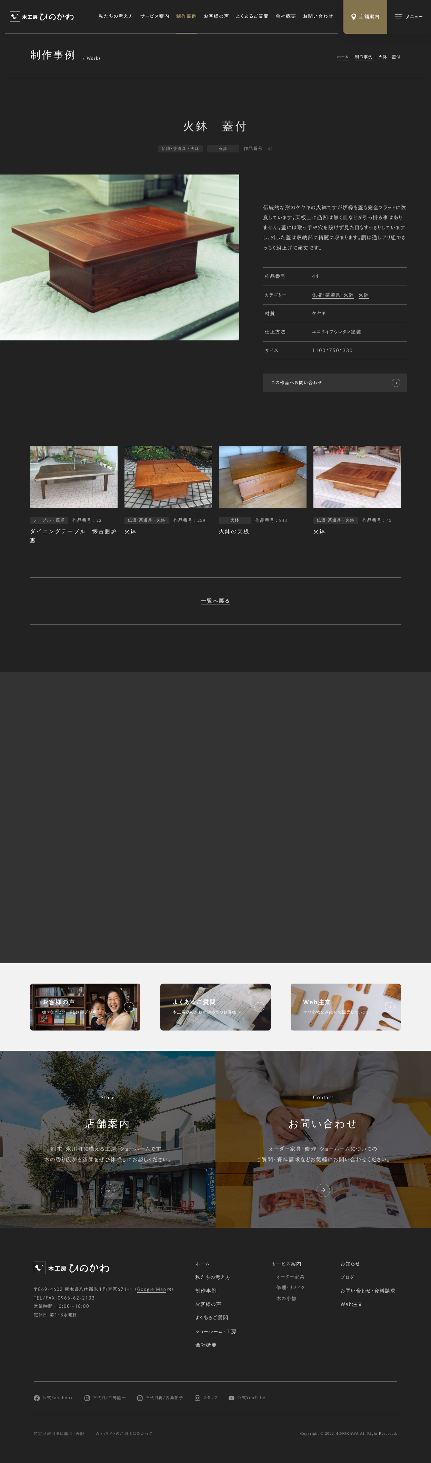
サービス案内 (155, 16)
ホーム (343, 57)
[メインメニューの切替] (409, 17)
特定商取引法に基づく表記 (59, 1433)
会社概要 (285, 16)
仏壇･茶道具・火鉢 (333, 295)
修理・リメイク (290, 1287)
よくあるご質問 (252, 16)
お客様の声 (216, 16)
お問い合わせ (318, 16)
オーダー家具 (290, 1276)
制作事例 (186, 16)
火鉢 (364, 295)
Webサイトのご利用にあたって (124, 1433)
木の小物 (286, 1298)
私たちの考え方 (116, 16)
